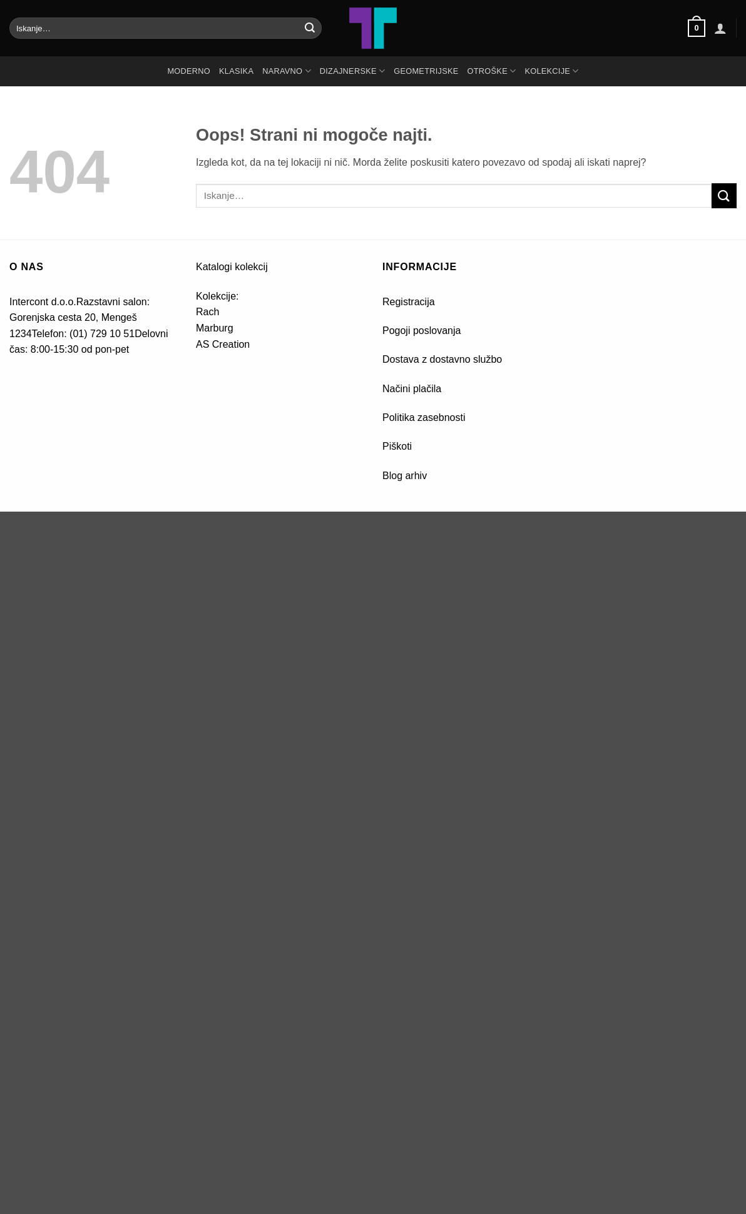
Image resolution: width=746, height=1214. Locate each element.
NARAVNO (286, 71)
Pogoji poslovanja (421, 330)
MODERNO (188, 71)
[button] (696, 28)
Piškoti (397, 446)
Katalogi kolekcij (232, 266)
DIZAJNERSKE (352, 71)
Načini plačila (411, 388)
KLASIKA (236, 71)
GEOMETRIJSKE (426, 71)
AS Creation (223, 344)
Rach (207, 311)
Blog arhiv (406, 475)
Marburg (214, 328)
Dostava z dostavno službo (442, 359)
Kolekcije (551, 71)
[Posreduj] (309, 28)
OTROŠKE (492, 71)
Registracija (408, 301)
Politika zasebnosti (424, 417)
